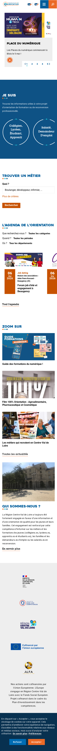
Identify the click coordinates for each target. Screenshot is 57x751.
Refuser (17, 742)
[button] (25, 64)
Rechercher (11, 205)
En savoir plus (11, 549)
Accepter (36, 742)
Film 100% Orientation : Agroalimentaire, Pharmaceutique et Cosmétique (24, 403)
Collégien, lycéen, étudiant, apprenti (16, 132)
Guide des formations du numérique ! (22, 364)
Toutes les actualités (15, 454)
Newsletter (30, 4)
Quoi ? (5, 183)
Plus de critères (10, 196)
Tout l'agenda (10, 304)
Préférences (35, 733)
